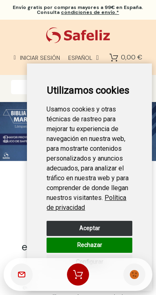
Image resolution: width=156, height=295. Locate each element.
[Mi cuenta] (37, 58)
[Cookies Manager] (134, 274)
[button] (6, 139)
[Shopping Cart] (114, 58)
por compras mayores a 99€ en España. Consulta (78, 10)
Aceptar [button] (89, 228)
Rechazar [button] (89, 245)
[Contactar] (22, 274)
